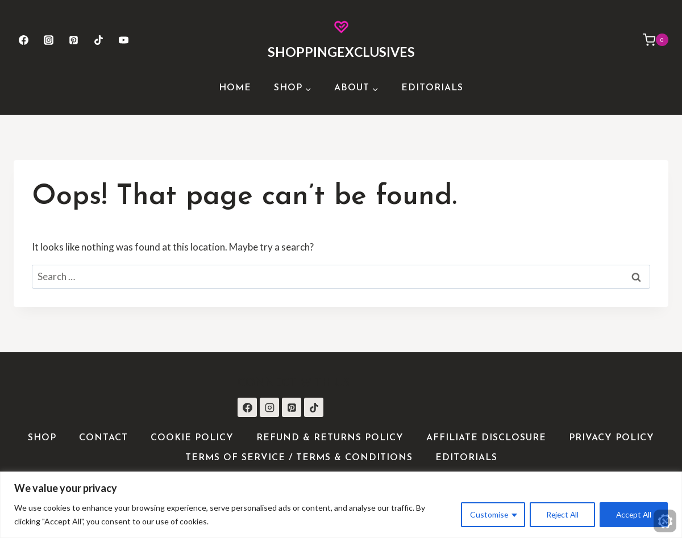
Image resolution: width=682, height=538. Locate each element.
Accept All (632, 514)
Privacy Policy (611, 438)
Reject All (560, 514)
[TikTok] (99, 39)
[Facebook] (23, 39)
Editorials (432, 88)
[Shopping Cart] (649, 40)
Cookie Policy (192, 438)
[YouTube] (124, 39)
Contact (103, 438)
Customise (485, 514)
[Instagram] (48, 39)
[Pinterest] (73, 39)
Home (235, 88)
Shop (42, 438)
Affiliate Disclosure (486, 438)
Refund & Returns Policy (330, 438)
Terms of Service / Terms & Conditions (299, 457)
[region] (341, 505)
